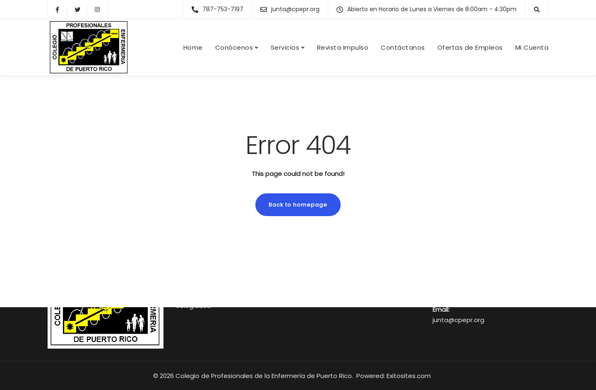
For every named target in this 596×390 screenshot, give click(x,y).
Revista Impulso (343, 47)
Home (193, 47)
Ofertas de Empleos (470, 47)
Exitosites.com (410, 375)
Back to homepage (298, 205)
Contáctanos (403, 47)
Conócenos (234, 47)
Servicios (285, 47)
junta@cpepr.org (458, 319)
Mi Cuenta (532, 47)
